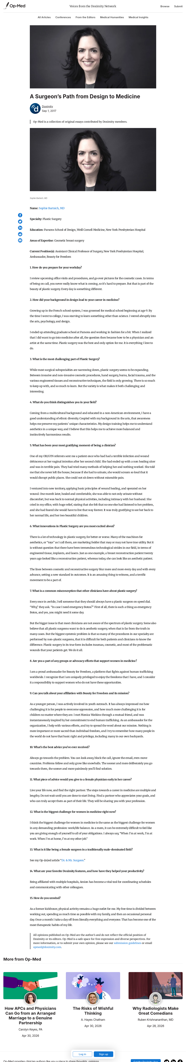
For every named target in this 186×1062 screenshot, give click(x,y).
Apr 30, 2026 (21, 1035)
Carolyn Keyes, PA (30, 1029)
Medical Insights (138, 17)
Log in (82, 1054)
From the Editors (85, 17)
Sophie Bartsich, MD (52, 208)
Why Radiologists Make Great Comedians (156, 1011)
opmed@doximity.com (47, 947)
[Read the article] (30, 986)
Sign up (103, 1054)
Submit (178, 6)
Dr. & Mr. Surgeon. (72, 860)
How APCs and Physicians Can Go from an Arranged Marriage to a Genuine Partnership (30, 1015)
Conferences (63, 17)
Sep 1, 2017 (49, 110)
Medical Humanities (112, 17)
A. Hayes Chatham (93, 1019)
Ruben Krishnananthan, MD (155, 1019)
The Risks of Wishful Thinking (93, 1011)
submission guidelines (127, 943)
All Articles (44, 17)
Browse (164, 6)
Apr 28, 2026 (146, 1026)
